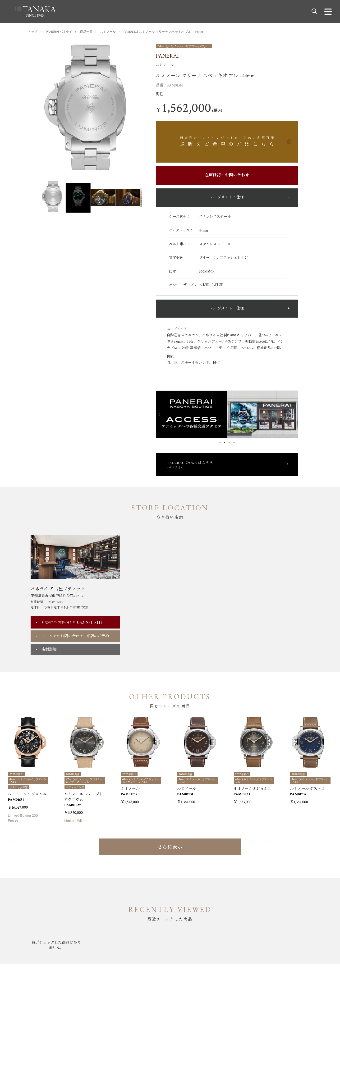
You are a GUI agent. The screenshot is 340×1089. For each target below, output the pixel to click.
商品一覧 (86, 32)
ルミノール (108, 32)
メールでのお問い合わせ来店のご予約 (75, 637)
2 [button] (224, 442)
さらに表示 (170, 852)
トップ (33, 32)
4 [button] (234, 442)
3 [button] (229, 442)
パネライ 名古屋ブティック (58, 590)
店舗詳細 (49, 650)
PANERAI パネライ (59, 32)
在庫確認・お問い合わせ (227, 176)
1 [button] (220, 442)
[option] (92, 113)
